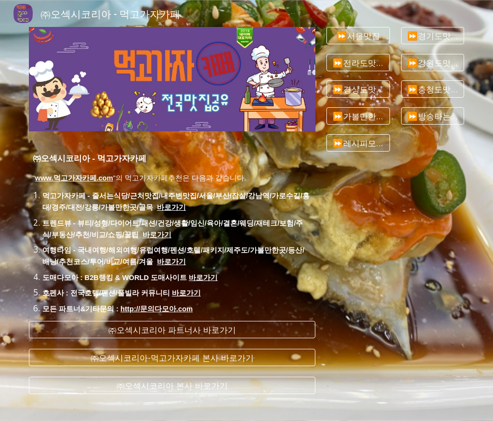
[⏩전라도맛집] (358, 62)
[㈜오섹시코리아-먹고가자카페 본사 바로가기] (172, 357)
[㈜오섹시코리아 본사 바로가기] (172, 385)
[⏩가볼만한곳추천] (358, 116)
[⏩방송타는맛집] (433, 116)
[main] (172, 225)
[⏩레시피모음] (358, 143)
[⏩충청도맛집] (433, 89)
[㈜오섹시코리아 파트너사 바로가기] (172, 329)
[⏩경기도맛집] (433, 36)
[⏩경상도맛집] (358, 89)
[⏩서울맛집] (358, 36)
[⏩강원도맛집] (433, 62)
